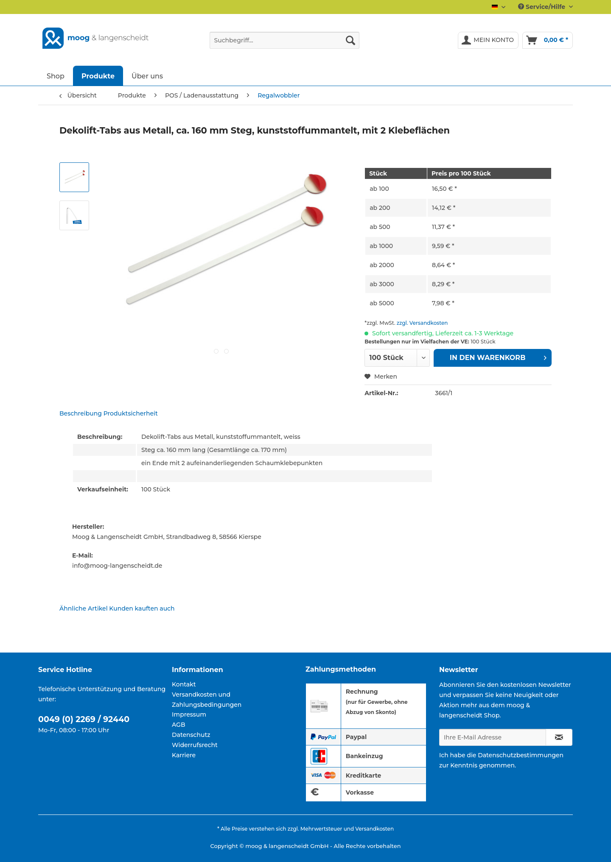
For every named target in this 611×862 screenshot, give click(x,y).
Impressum (189, 714)
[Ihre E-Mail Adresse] (492, 737)
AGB (178, 724)
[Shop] (55, 76)
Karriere (184, 755)
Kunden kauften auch (141, 608)
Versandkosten (374, 829)
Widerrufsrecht (195, 745)
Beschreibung (80, 413)
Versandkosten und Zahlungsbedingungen (206, 700)
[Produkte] (98, 76)
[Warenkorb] (547, 40)
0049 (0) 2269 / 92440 (83, 719)
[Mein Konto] (488, 40)
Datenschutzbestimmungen (520, 755)
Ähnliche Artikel (83, 608)
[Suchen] (350, 40)
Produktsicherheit (131, 413)
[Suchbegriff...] (284, 40)
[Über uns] (147, 76)
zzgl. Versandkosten (422, 323)
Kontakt (184, 684)
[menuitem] (284, 44)
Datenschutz (191, 735)
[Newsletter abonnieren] (559, 737)
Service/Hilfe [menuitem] (542, 7)
